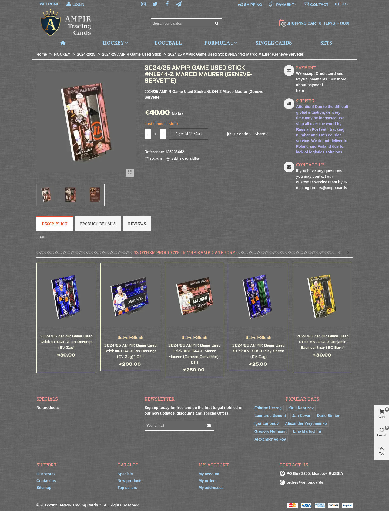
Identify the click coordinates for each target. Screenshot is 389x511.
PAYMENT (306, 67)
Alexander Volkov (270, 439)
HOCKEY (113, 43)
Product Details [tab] (98, 223)
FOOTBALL (168, 43)
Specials (47, 399)
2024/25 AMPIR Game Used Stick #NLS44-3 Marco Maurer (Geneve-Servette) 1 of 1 (194, 354)
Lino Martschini (307, 431)
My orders (208, 481)
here (300, 90)
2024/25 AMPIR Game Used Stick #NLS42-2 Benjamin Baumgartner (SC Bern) (322, 342)
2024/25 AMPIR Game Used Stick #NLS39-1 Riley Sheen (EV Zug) (258, 351)
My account (209, 474)
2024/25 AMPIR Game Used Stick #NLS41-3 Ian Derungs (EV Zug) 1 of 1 (130, 351)
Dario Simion (328, 415)
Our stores (46, 474)
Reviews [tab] (137, 223)
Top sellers (127, 487)
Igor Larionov (266, 423)
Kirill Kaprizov (301, 408)
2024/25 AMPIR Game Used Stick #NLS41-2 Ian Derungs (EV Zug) (66, 342)
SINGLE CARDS (274, 43)
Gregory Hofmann (270, 431)
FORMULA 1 (218, 43)
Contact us (46, 481)
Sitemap (43, 487)
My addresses (211, 487)
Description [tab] (55, 223)
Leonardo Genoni (270, 415)
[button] (339, 252)
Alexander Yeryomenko (306, 423)
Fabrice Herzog (268, 408)
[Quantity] (155, 134)
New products (130, 481)
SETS (326, 43)
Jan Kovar (301, 415)
